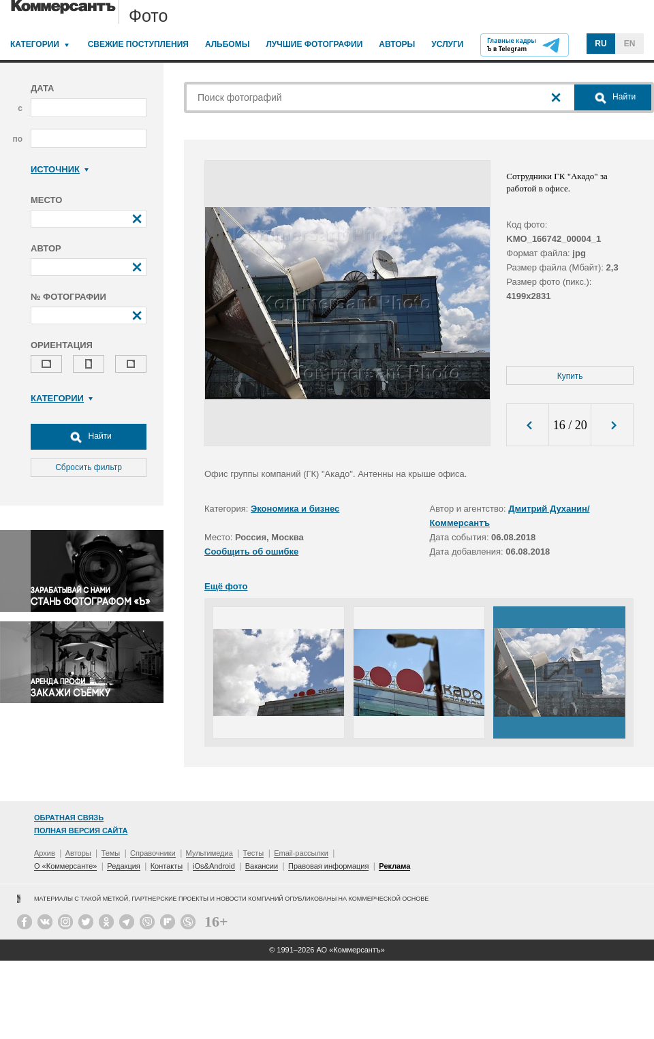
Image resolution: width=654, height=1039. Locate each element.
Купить (570, 376)
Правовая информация (328, 866)
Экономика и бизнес (295, 508)
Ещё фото (225, 586)
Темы (111, 853)
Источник (60, 169)
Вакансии (262, 866)
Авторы (397, 44)
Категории (34, 44)
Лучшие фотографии (314, 44)
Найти (88, 437)
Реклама (394, 866)
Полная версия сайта (80, 830)
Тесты (253, 853)
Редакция (123, 866)
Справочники (153, 853)
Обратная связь (69, 817)
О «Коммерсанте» (65, 866)
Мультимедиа (209, 853)
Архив (44, 853)
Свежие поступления (138, 44)
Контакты (167, 866)
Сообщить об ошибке (251, 551)
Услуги (447, 44)
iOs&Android (214, 866)
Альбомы (227, 44)
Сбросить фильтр (88, 467)
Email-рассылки (301, 853)
